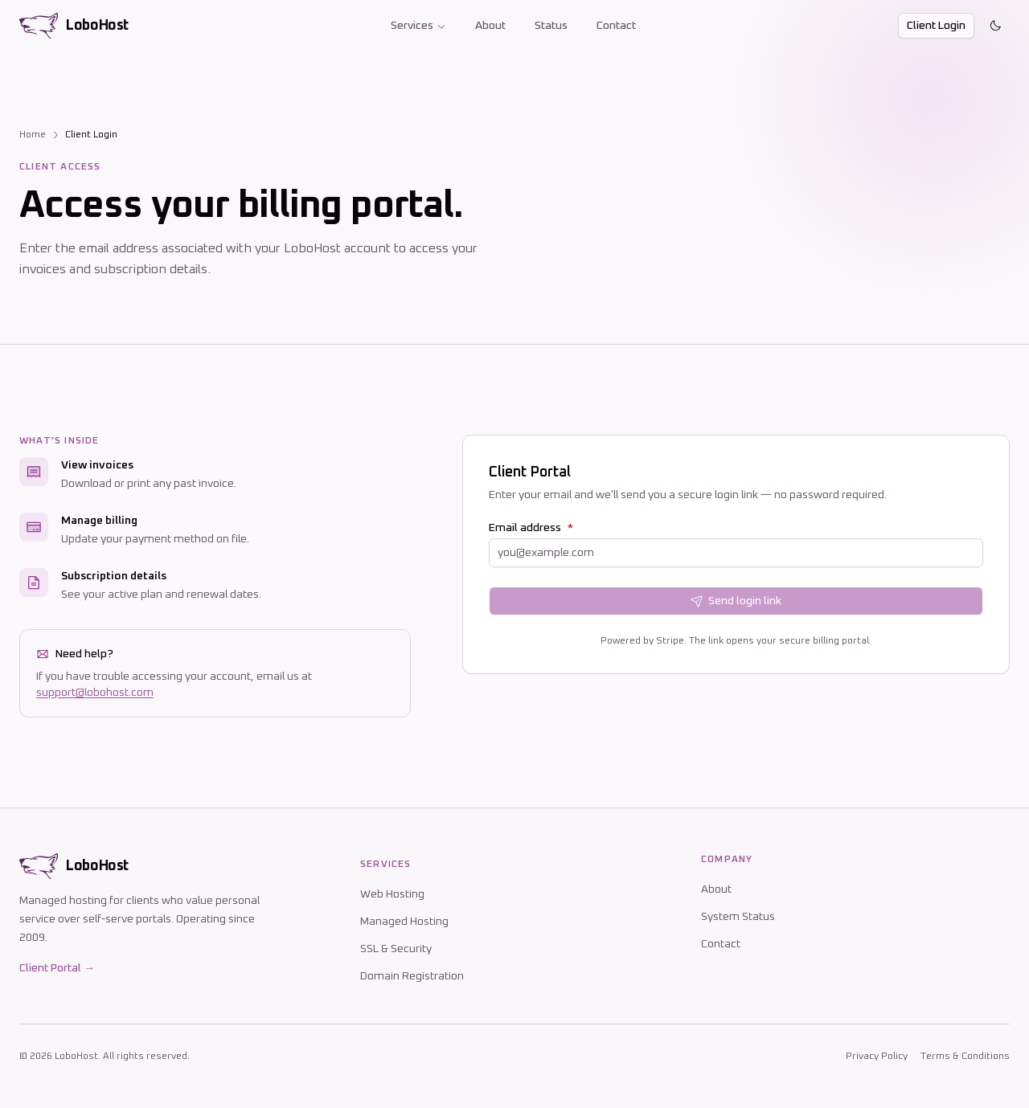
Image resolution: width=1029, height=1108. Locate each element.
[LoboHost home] (74, 26)
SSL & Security (396, 949)
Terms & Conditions (965, 1056)
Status (551, 25)
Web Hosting (392, 894)
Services (418, 25)
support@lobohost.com (95, 692)
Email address (531, 528)
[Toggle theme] (995, 25)
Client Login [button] (936, 25)
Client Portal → (57, 968)
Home (32, 135)
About (490, 25)
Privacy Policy (877, 1056)
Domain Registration (412, 976)
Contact (616, 25)
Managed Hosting (404, 921)
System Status (738, 916)
